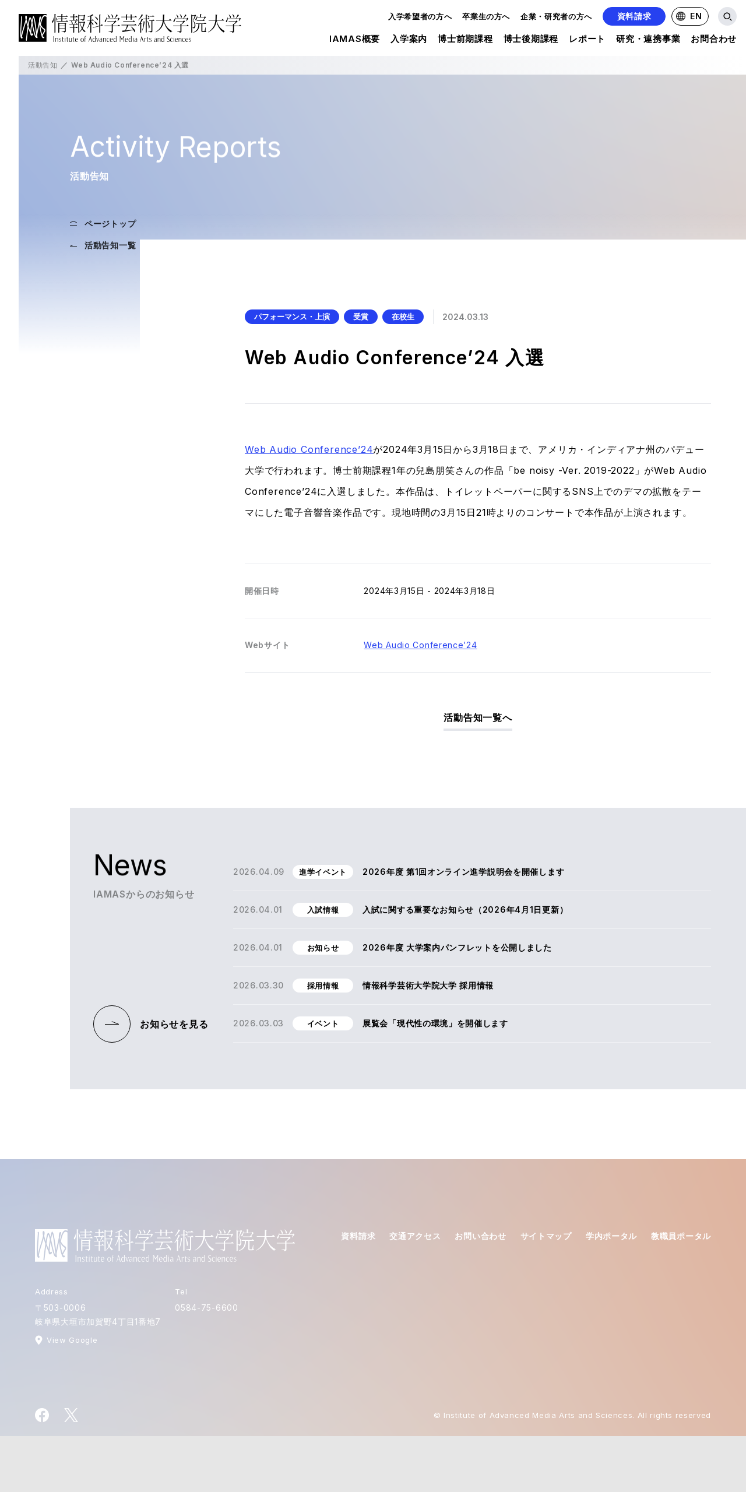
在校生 (403, 316)
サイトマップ (546, 1236)
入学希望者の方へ (420, 16)
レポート (587, 40)
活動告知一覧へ (478, 717)
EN (689, 16)
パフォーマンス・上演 (292, 316)
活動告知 (42, 65)
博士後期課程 (531, 40)
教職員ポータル (681, 1236)
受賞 (360, 316)
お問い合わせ (480, 1236)
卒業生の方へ (486, 16)
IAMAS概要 (354, 40)
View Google (72, 1340)
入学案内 (408, 40)
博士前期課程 (465, 40)
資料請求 (634, 16)
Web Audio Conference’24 (309, 449)
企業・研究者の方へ (556, 16)
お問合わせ (714, 40)
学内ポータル (611, 1236)
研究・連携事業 (648, 40)
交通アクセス (415, 1236)
